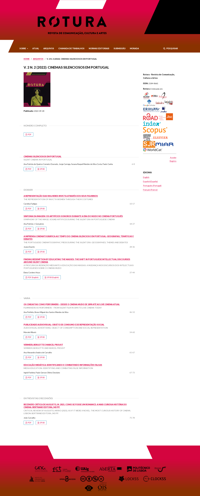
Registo (173, 161)
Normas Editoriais (99, 48)
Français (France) (150, 190)
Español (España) (150, 181)
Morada (134, 48)
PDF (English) (33, 277)
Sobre (22, 48)
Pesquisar (172, 48)
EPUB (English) (53, 277)
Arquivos (48, 48)
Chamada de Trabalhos (71, 48)
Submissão (120, 48)
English (146, 177)
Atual (35, 48)
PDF (29, 134)
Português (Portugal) (152, 185)
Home (27, 59)
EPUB (42, 169)
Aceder (173, 157)
